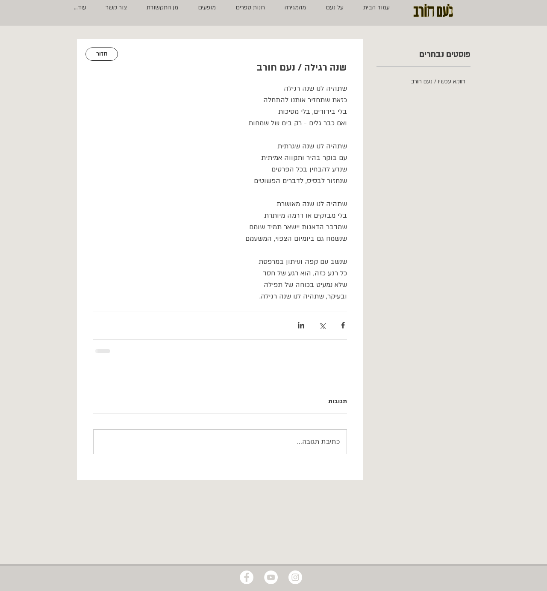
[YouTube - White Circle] (271, 577)
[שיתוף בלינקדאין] (301, 325)
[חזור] (101, 54)
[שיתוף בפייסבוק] (343, 325)
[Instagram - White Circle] (295, 577)
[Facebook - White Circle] (246, 577)
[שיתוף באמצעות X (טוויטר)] (322, 325)
